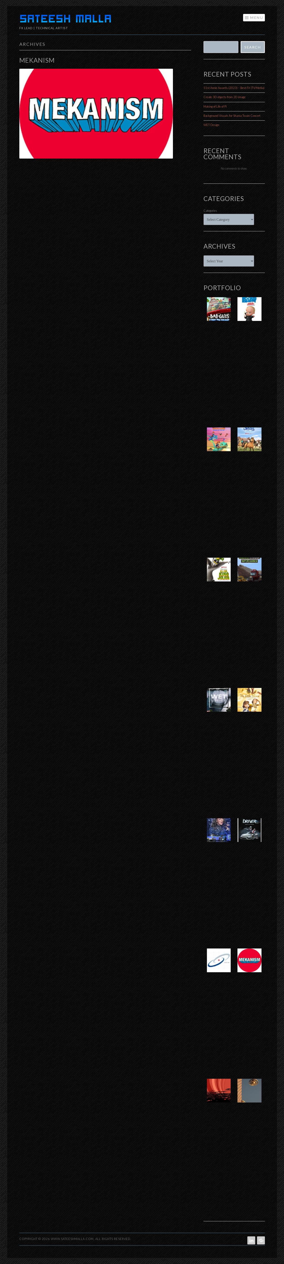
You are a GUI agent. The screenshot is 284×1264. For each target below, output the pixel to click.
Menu (256, 17)
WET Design (211, 125)
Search (252, 47)
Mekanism (37, 60)
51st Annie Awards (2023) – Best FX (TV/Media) (233, 88)
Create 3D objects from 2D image (224, 97)
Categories (210, 210)
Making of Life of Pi (215, 106)
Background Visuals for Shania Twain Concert (231, 115)
